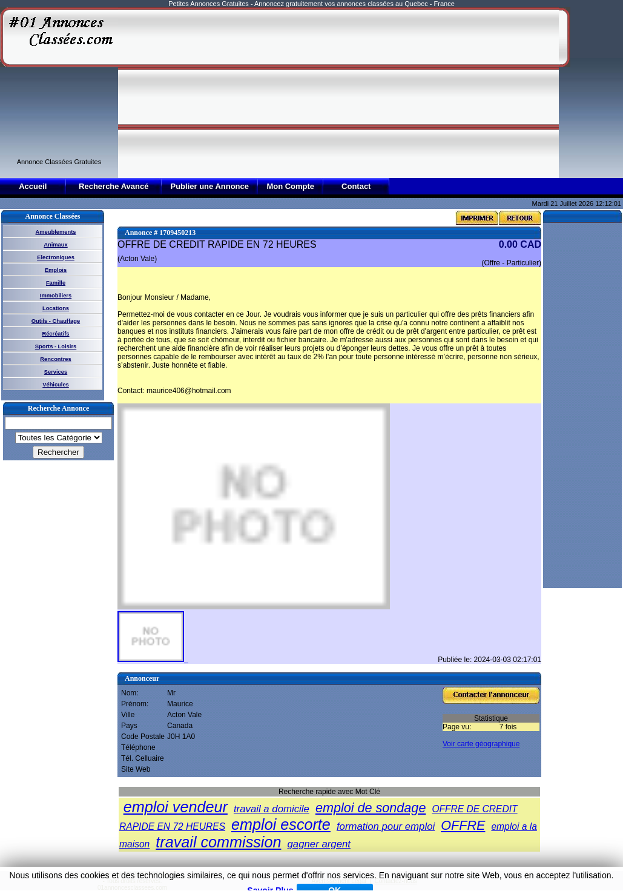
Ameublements (56, 232)
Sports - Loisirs (55, 346)
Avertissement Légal (338, 881)
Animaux (55, 245)
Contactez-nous (396, 881)
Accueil (33, 186)
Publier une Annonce (209, 186)
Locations (55, 308)
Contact (356, 186)
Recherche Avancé (113, 186)
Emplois (56, 270)
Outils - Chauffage (55, 321)
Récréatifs (55, 334)
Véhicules (55, 385)
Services (55, 372)
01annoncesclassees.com (132, 887)
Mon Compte (290, 186)
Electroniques (55, 257)
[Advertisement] (291, 92)
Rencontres (55, 359)
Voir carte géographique (481, 744)
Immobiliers (55, 296)
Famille (55, 283)
